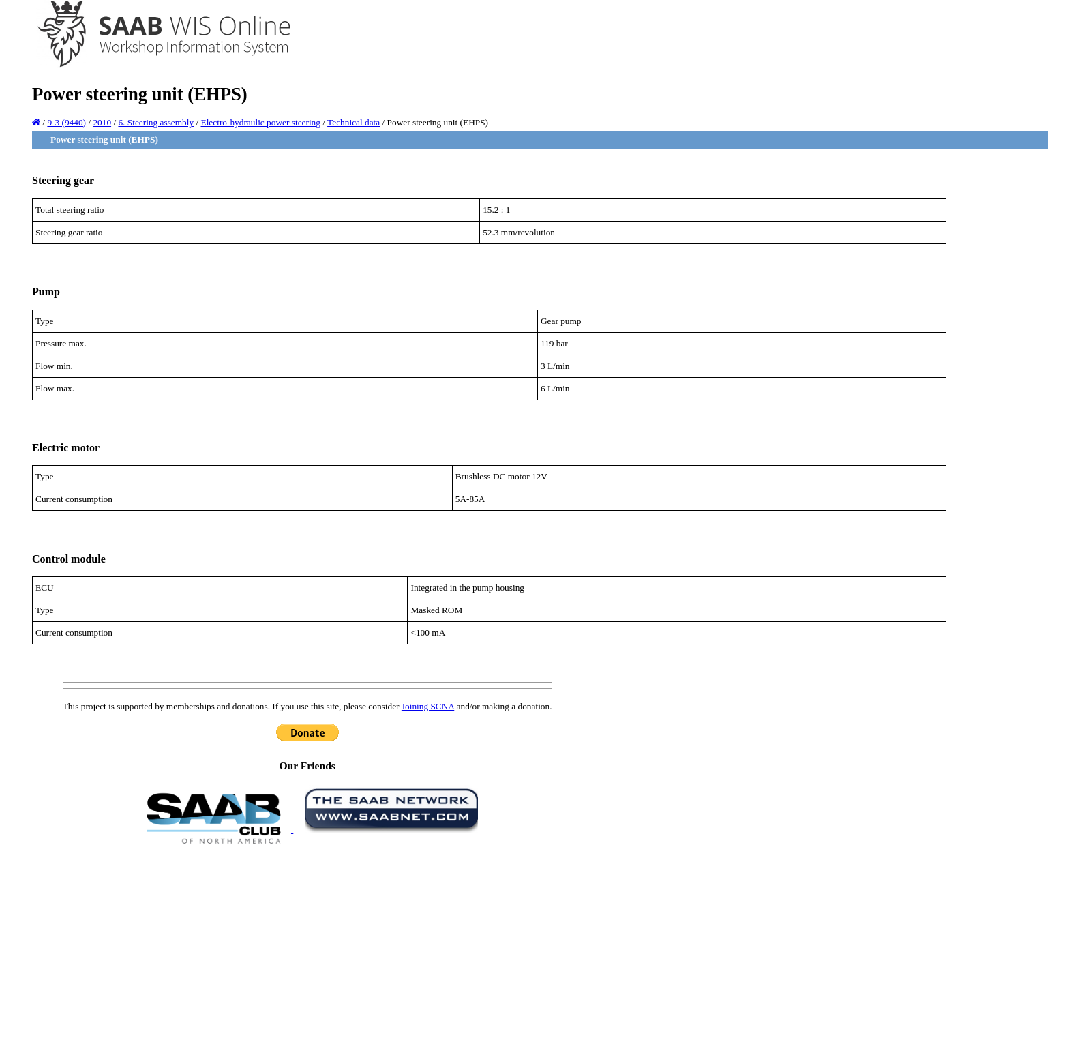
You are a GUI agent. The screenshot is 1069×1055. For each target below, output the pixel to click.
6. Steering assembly (156, 122)
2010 (102, 122)
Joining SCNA (428, 706)
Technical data (353, 122)
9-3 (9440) (66, 122)
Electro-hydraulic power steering (260, 122)
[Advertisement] (307, 948)
